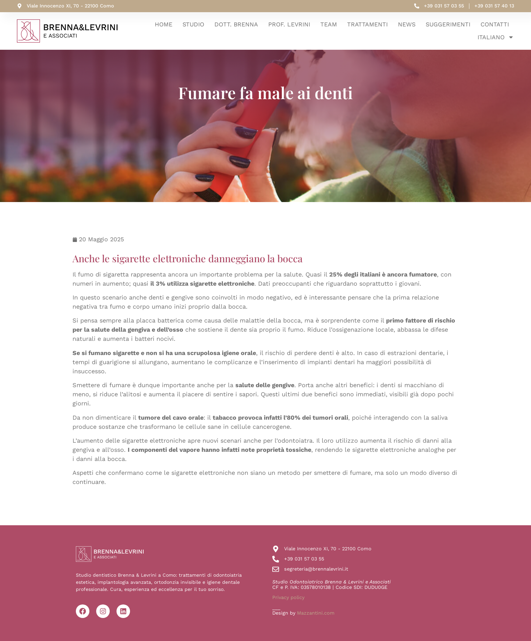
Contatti (495, 24)
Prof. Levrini (289, 24)
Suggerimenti (448, 24)
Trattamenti (367, 24)
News (407, 24)
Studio (193, 24)
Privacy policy (288, 597)
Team (328, 24)
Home (163, 24)
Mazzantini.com (316, 613)
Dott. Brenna (236, 24)
